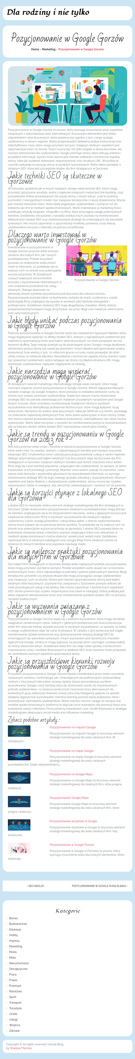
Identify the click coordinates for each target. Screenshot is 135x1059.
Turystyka (15, 1008)
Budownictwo (18, 924)
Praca (13, 974)
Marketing (15, 946)
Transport (15, 1002)
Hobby (13, 935)
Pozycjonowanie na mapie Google (72, 751)
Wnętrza (14, 1025)
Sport (12, 997)
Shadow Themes (21, 1048)
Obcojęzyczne (18, 969)
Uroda (13, 1014)
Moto (12, 957)
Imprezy (14, 940)
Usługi (13, 1019)
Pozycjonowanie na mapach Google (73, 727)
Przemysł (15, 985)
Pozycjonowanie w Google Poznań (72, 844)
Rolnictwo (15, 991)
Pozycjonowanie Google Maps (69, 797)
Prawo (13, 980)
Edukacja (15, 929)
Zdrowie (14, 1030)
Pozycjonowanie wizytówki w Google (73, 821)
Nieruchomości (19, 963)
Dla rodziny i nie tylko (47, 12)
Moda (13, 952)
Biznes (13, 918)
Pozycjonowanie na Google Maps (71, 774)
